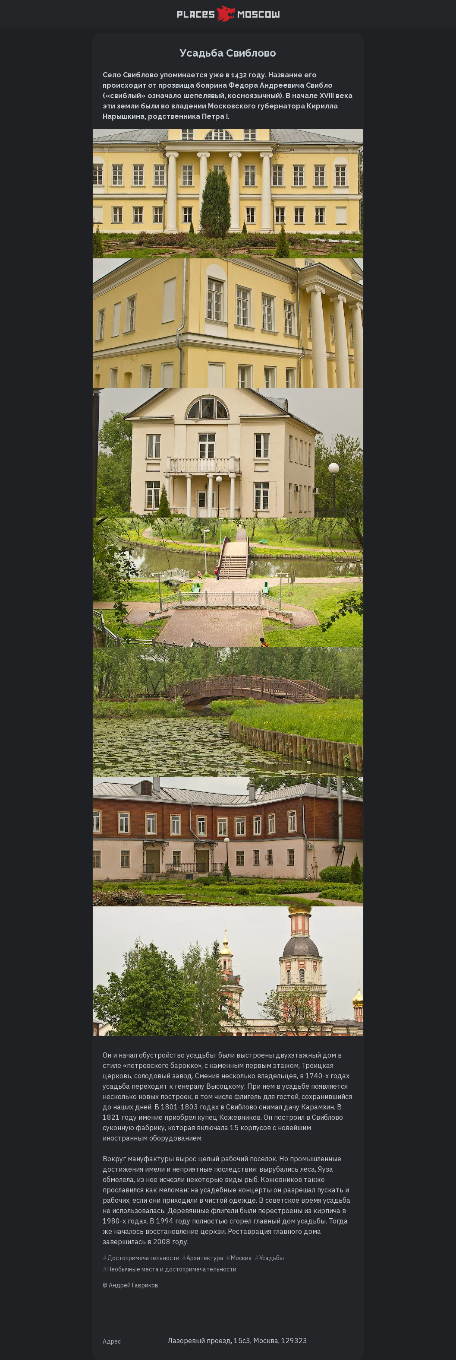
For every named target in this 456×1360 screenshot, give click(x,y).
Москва (241, 1258)
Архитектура (204, 1258)
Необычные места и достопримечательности (171, 1269)
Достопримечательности (143, 1258)
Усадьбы (271, 1258)
